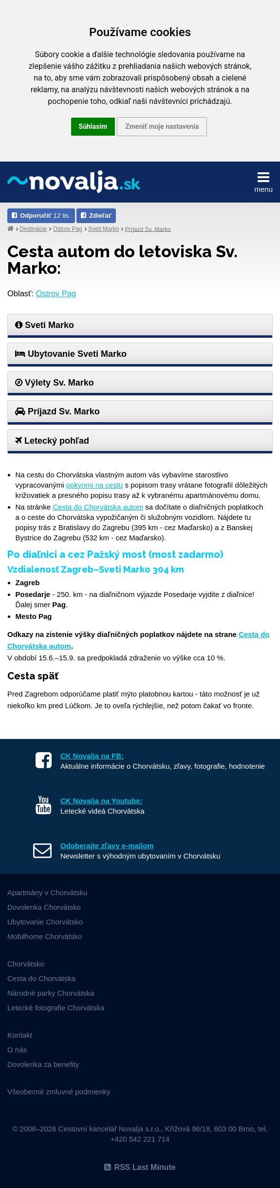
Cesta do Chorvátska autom (98, 507)
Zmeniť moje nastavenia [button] (162, 126)
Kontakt (19, 1035)
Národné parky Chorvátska (50, 993)
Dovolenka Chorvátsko (44, 907)
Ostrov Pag (67, 228)
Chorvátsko (25, 964)
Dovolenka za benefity (43, 1064)
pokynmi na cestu (94, 485)
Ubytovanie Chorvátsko (45, 922)
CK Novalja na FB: (92, 756)
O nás (17, 1049)
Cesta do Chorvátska (41, 978)
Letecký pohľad (52, 441)
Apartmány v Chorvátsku (47, 892)
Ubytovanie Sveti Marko (71, 354)
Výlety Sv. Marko (54, 383)
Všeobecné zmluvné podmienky (59, 1091)
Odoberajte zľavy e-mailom (107, 845)
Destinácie (33, 228)
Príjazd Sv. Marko (148, 228)
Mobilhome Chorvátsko (44, 936)
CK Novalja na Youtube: (101, 801)
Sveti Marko (103, 228)
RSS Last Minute (139, 1167)
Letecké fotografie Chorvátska (55, 1008)
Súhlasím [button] (93, 126)
